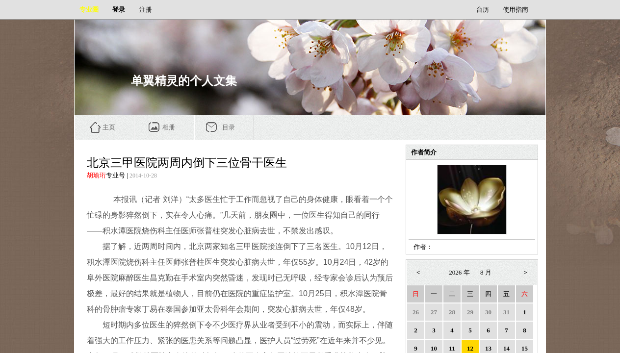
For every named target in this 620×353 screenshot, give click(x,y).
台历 (482, 9)
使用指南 (515, 9)
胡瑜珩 (96, 175)
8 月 (485, 272)
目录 (228, 127)
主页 (109, 127)
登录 (118, 9)
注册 (145, 9)
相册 (168, 127)
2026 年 (459, 272)
